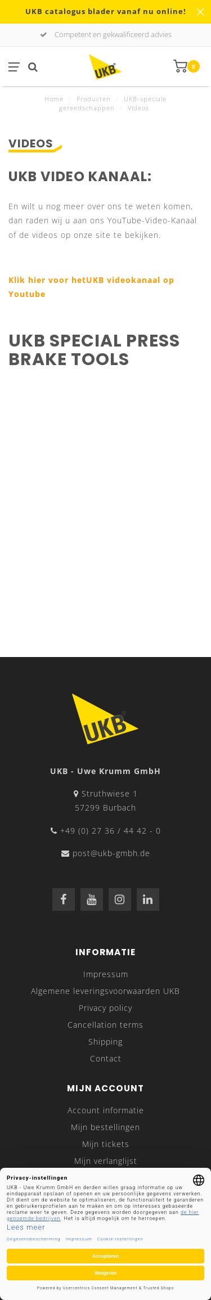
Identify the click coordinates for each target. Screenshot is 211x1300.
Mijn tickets (105, 1144)
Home (54, 99)
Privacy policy (105, 1007)
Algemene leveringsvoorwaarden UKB (105, 991)
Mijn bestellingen (105, 1127)
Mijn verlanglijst (105, 1160)
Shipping (105, 1041)
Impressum (105, 974)
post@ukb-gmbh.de (111, 853)
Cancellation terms (105, 1024)
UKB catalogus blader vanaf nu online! (105, 11)
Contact (106, 1058)
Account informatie (106, 1110)
